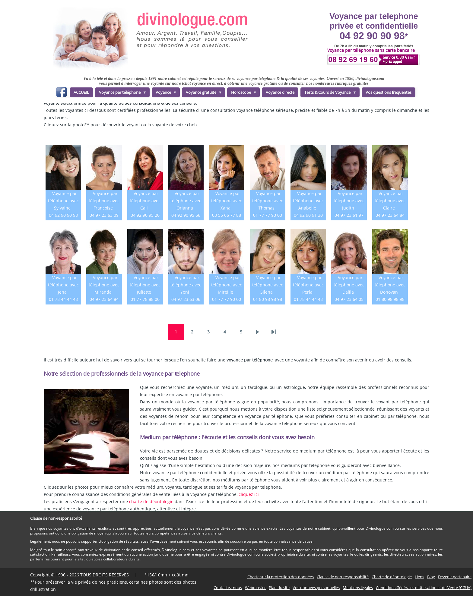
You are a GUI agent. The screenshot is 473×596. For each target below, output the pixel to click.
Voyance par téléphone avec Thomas (267, 201)
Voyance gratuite (202, 93)
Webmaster (255, 587)
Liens (419, 576)
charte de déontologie (151, 501)
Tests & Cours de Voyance (328, 93)
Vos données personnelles (316, 587)
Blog (431, 576)
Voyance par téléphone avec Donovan (390, 285)
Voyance (164, 93)
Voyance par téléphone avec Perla (308, 285)
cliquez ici (249, 494)
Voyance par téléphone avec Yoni (185, 285)
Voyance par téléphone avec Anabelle (308, 201)
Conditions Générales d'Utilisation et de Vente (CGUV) (423, 587)
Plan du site (279, 587)
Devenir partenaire (454, 576)
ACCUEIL (81, 92)
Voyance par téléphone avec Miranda (104, 285)
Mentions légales (358, 587)
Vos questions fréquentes (388, 92)
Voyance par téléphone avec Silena (267, 285)
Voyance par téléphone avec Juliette (145, 285)
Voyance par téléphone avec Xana (226, 201)
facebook (61, 93)
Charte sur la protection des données (280, 576)
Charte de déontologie (392, 576)
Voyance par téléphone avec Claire (390, 201)
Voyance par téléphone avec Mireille (226, 285)
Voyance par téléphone (121, 93)
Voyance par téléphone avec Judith (349, 201)
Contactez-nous (228, 587)
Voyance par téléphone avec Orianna (185, 201)
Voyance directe (280, 92)
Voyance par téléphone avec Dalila (349, 285)
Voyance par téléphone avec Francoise (104, 201)
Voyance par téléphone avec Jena (63, 285)
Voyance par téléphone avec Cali (145, 201)
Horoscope (242, 93)
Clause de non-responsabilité (343, 576)
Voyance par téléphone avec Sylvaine (63, 201)
